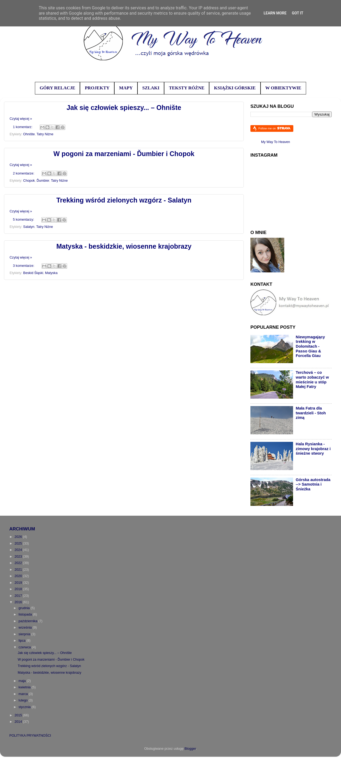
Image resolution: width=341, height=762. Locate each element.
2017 (18, 596)
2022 (18, 563)
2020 (18, 576)
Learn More (274, 13)
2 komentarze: (24, 173)
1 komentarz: (23, 127)
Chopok (29, 180)
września (26, 627)
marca (24, 694)
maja (23, 681)
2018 (18, 589)
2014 (18, 722)
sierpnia (25, 634)
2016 (18, 602)
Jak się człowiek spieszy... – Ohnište (124, 107)
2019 (18, 583)
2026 (18, 537)
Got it (297, 13)
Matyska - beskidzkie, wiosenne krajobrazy (123, 246)
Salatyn (28, 227)
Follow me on (274, 128)
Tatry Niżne (44, 134)
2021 (18, 570)
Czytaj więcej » (21, 119)
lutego (24, 700)
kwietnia (25, 687)
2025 (18, 543)
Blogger (190, 749)
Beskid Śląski (33, 273)
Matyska (51, 273)
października (28, 621)
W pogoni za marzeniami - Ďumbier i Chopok (123, 153)
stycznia (25, 707)
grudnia (25, 608)
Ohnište (29, 134)
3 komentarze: (24, 266)
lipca (22, 640)
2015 (18, 715)
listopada (26, 614)
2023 (18, 556)
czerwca (25, 647)
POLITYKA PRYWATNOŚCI (30, 735)
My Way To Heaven (275, 142)
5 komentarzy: (24, 219)
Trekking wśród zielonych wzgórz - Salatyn (123, 200)
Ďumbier (43, 180)
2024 (18, 550)
